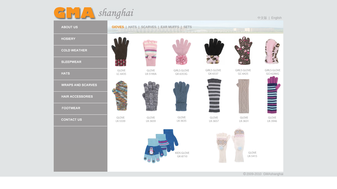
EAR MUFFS (170, 27)
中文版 (262, 18)
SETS (188, 27)
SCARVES (148, 27)
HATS (132, 27)
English (276, 18)
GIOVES (118, 27)
